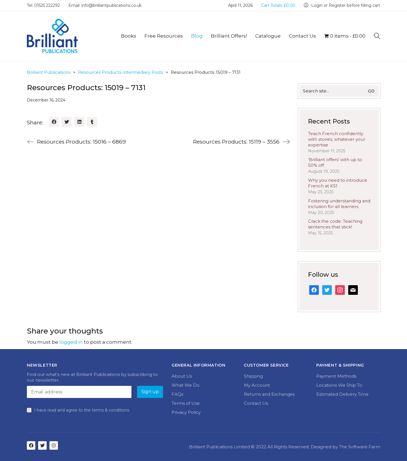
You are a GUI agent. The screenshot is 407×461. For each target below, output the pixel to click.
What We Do (186, 385)
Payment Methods (336, 376)
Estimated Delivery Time (342, 394)
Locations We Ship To (339, 385)
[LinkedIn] (79, 122)
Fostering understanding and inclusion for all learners (339, 203)
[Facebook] (54, 122)
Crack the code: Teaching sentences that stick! (335, 224)
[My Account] (342, 5)
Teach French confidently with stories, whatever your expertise (336, 139)
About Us (182, 376)
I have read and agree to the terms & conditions (81, 410)
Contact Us (256, 403)
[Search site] (377, 36)
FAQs (177, 394)
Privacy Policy (186, 412)
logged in (71, 342)
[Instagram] (53, 445)
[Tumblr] (92, 122)
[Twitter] (67, 122)
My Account (257, 385)
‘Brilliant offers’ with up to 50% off (335, 162)
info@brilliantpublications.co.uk (111, 5)
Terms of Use (186, 403)
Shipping (253, 376)
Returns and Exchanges (269, 394)
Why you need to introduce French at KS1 (337, 183)
